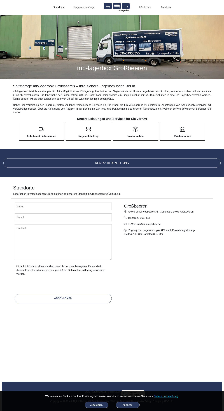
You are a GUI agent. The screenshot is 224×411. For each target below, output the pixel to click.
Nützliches (145, 7)
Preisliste (166, 7)
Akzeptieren (96, 405)
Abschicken (63, 298)
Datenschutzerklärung (80, 270)
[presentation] (38, 285)
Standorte (58, 7)
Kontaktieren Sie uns (112, 163)
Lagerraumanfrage (84, 7)
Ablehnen (127, 405)
